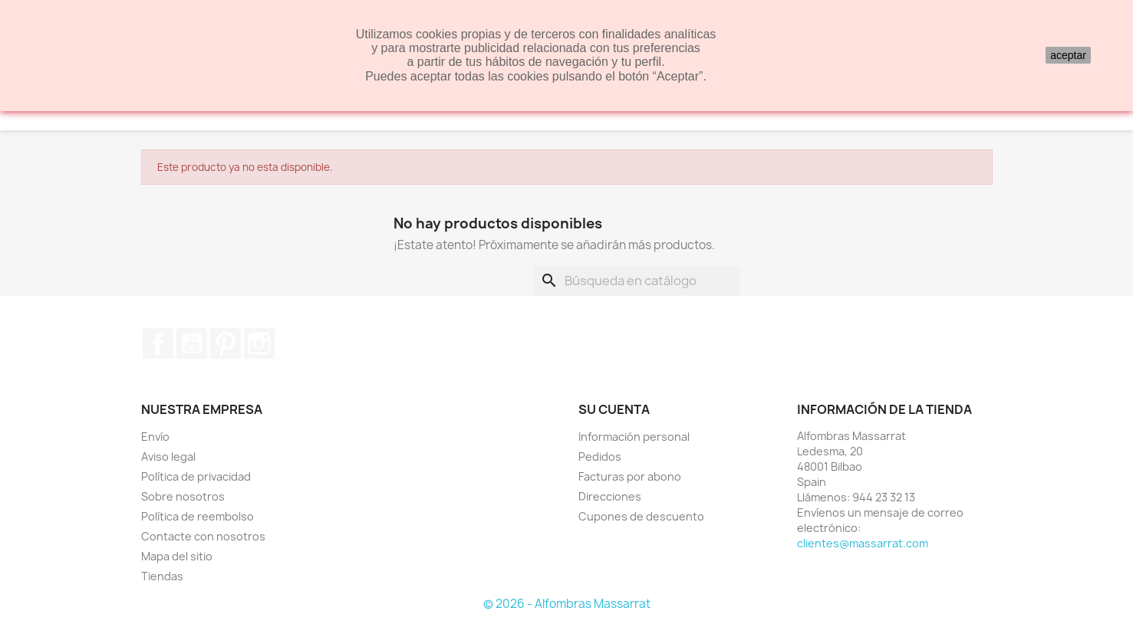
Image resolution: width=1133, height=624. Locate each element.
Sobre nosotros (183, 496)
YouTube (191, 343)
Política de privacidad (196, 476)
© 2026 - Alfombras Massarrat (566, 604)
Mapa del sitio (176, 556)
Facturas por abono (629, 476)
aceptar (1068, 55)
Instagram (259, 343)
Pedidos (599, 456)
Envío (155, 436)
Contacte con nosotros (203, 536)
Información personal (634, 436)
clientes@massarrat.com (862, 543)
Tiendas (162, 576)
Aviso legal (168, 456)
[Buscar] (637, 280)
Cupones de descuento (641, 516)
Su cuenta (614, 409)
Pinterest (225, 343)
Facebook (158, 343)
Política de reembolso (197, 516)
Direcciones (609, 496)
